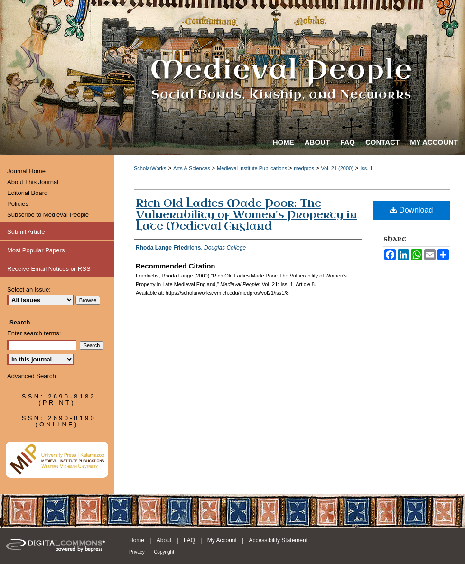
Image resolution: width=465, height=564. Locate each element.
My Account (222, 540)
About (164, 540)
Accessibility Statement (278, 540)
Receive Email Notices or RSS (49, 268)
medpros (305, 168)
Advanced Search (31, 375)
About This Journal (32, 181)
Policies (17, 203)
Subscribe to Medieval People (48, 214)
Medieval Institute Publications (252, 168)
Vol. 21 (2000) (338, 168)
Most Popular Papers (36, 250)
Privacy (137, 552)
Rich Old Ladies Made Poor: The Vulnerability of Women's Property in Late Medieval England (246, 214)
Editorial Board (27, 192)
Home (136, 540)
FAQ (189, 540)
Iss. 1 (366, 168)
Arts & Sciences (192, 168)
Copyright (164, 552)
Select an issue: (29, 289)
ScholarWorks (150, 168)
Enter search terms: (34, 333)
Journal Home (26, 171)
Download (411, 210)
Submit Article (26, 231)
